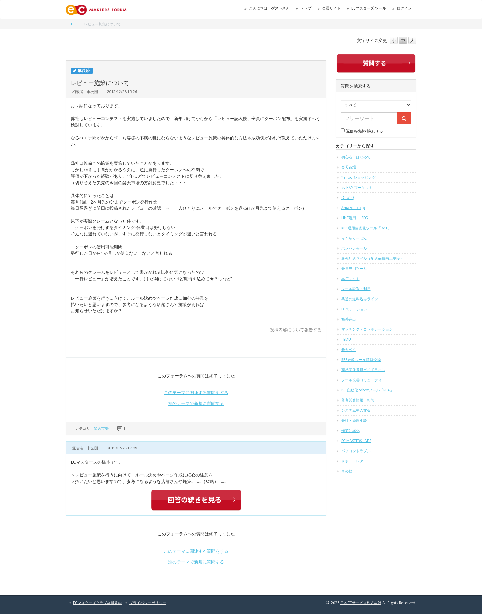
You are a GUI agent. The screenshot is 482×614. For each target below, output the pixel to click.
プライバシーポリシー (147, 602)
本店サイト (350, 278)
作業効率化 (350, 430)
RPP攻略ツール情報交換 (361, 359)
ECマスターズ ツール (368, 8)
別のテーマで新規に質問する (196, 403)
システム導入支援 (356, 410)
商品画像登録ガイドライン (363, 369)
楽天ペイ (348, 349)
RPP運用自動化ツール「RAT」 (366, 228)
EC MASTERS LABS (356, 440)
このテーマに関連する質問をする (196, 392)
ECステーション (354, 309)
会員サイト (331, 8)
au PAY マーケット (357, 187)
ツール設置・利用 (356, 288)
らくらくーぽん (354, 238)
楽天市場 (101, 428)
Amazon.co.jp (353, 207)
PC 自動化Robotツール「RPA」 (367, 390)
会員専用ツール (354, 268)
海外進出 (348, 319)
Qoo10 (347, 197)
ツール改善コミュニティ (361, 380)
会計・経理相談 (354, 420)
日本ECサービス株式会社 (360, 602)
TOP (74, 24)
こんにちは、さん (269, 8)
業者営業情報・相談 (357, 400)
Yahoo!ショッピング (358, 177)
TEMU (346, 339)
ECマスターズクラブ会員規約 (97, 602)
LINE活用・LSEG (354, 217)
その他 (346, 471)
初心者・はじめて (356, 157)
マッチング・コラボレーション (367, 329)
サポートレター (354, 461)
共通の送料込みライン (359, 298)
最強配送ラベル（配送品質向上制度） (372, 258)
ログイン (404, 8)
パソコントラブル (356, 450)
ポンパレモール (354, 248)
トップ (305, 8)
